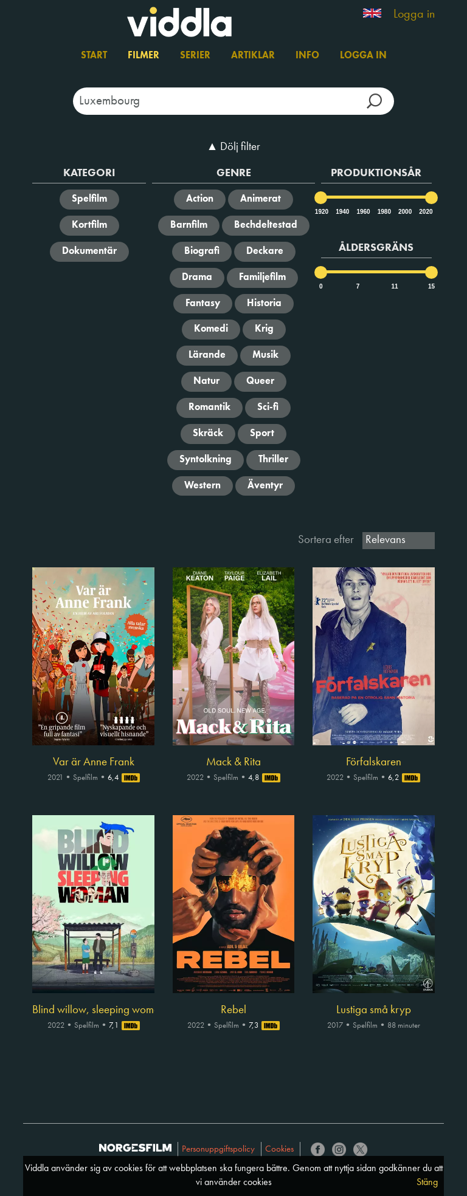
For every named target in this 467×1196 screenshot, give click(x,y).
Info (307, 56)
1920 (321, 211)
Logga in (414, 15)
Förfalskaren (373, 762)
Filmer (143, 56)
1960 (362, 211)
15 (431, 286)
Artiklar (253, 56)
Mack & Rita (233, 762)
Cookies (279, 1149)
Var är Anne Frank (93, 762)
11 (394, 286)
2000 (404, 211)
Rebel (233, 1010)
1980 (384, 211)
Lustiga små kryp (373, 1010)
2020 (425, 211)
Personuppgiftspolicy (218, 1149)
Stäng (427, 1182)
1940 (342, 211)
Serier (195, 56)
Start (94, 56)
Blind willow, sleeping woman (93, 1010)
